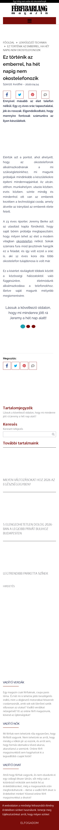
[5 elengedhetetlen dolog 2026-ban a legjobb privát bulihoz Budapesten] (29, 520)
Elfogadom (29, 823)
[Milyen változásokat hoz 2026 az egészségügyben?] (29, 475)
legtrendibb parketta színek (25, 573)
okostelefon (24, 241)
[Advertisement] (29, 617)
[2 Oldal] (33, 326)
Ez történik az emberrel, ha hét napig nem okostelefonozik (26, 48)
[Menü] (29, 21)
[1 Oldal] (28, 326)
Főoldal (8, 42)
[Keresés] (53, 434)
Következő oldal (28, 337)
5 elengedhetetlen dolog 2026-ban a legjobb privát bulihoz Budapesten (28, 529)
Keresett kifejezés (13, 428)
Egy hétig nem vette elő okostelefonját (29, 1)
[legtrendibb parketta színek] (29, 569)
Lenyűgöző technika (33, 42)
